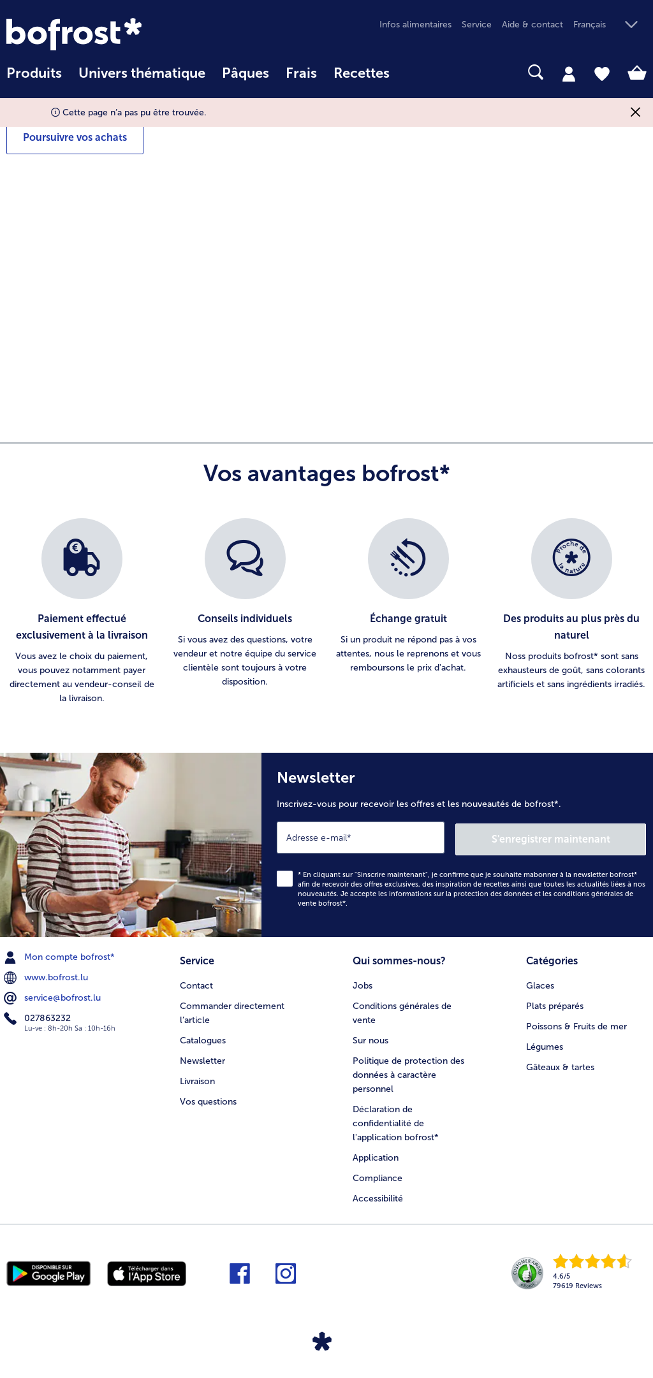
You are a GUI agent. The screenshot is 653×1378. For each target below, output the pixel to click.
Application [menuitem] (376, 1154)
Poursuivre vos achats (75, 137)
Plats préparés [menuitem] (554, 1002)
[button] (610, 25)
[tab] (568, 73)
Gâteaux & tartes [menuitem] (560, 1064)
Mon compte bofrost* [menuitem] (60, 955)
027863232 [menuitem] (38, 1016)
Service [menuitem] (477, 24)
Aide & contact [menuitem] (532, 24)
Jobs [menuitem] (362, 982)
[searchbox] (414, 72)
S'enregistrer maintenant (570, 836)
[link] (102, 34)
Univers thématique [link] (141, 73)
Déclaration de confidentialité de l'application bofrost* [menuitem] (396, 1120)
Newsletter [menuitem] (202, 1057)
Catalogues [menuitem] (203, 1037)
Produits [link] (34, 73)
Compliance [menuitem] (377, 1174)
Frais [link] (301, 73)
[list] (326, 612)
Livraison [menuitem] (197, 1078)
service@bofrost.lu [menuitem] (53, 996)
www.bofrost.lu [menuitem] (47, 975)
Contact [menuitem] (196, 982)
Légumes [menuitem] (544, 1043)
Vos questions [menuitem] (208, 1098)
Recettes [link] (362, 73)
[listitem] (81, 612)
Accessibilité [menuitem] (378, 1194)
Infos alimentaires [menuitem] (415, 24)
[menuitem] (34, 79)
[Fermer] (635, 112)
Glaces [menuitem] (540, 982)
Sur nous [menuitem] (370, 1037)
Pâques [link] (245, 73)
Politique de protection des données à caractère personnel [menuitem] (408, 1071)
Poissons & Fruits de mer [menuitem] (576, 1023)
